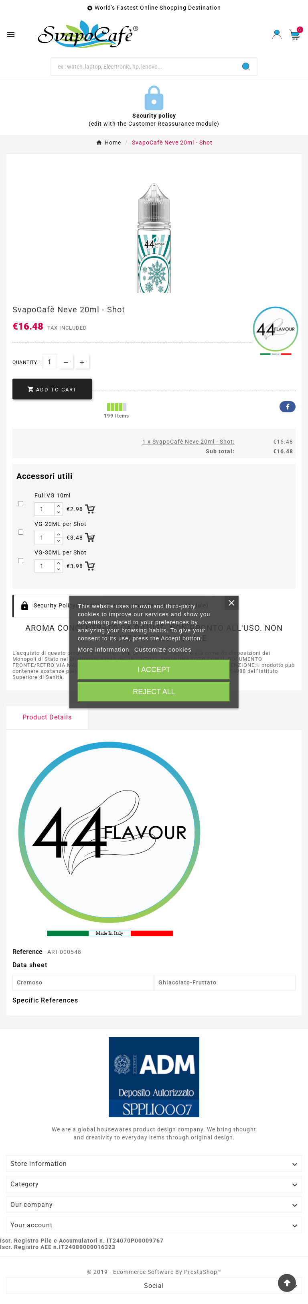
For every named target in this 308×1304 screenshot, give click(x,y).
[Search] (143, 66)
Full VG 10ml (52, 495)
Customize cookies (163, 649)
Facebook (288, 406)
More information (104, 649)
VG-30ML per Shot (60, 552)
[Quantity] (49, 362)
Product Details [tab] (47, 717)
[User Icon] (277, 34)
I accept (154, 670)
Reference (28, 952)
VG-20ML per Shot (60, 524)
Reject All (154, 692)
